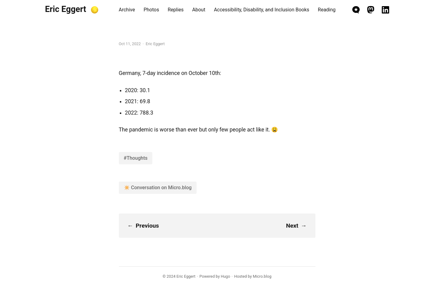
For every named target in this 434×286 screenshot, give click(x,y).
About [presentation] (198, 10)
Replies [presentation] (176, 10)
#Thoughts (136, 158)
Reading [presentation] (327, 10)
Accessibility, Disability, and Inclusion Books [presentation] (261, 10)
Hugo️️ (225, 276)
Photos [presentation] (151, 10)
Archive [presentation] (127, 10)
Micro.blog (262, 276)
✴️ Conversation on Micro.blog (158, 187)
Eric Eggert (65, 9)
